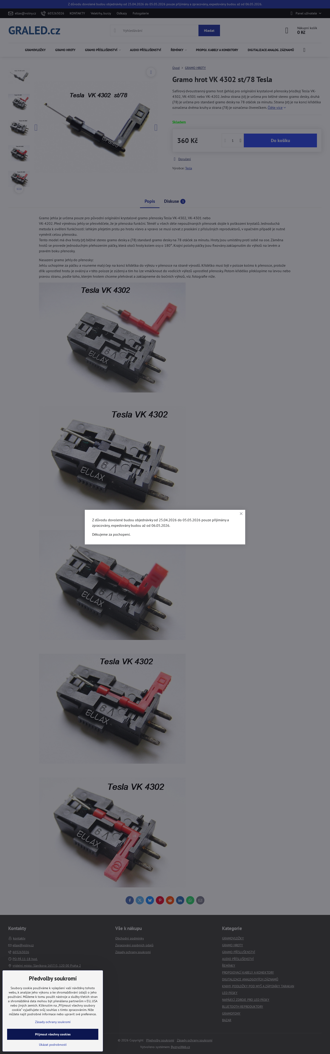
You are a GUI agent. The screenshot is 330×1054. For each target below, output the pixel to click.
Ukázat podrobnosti (53, 1045)
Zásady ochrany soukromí (53, 1022)
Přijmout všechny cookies (53, 1034)
